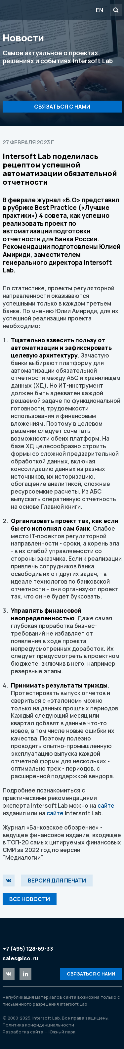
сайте (106, 805)
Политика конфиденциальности (38, 1025)
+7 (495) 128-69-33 (28, 948)
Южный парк (62, 1032)
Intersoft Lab (40, 10)
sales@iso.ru (20, 958)
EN (99, 10)
